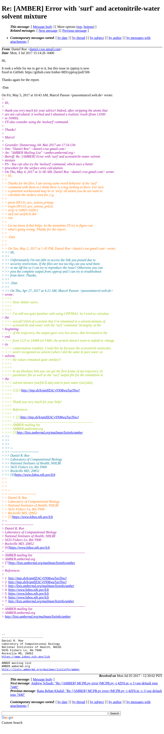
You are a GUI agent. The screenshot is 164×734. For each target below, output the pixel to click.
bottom (88, 27)
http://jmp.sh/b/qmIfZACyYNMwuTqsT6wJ (50, 390)
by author (115, 38)
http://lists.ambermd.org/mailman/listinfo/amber (50, 432)
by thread (78, 38)
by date (63, 38)
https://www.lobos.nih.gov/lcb (35, 474)
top (80, 27)
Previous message (74, 30)
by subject (97, 38)
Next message (48, 30)
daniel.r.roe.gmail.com (45, 49)
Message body (42, 27)
